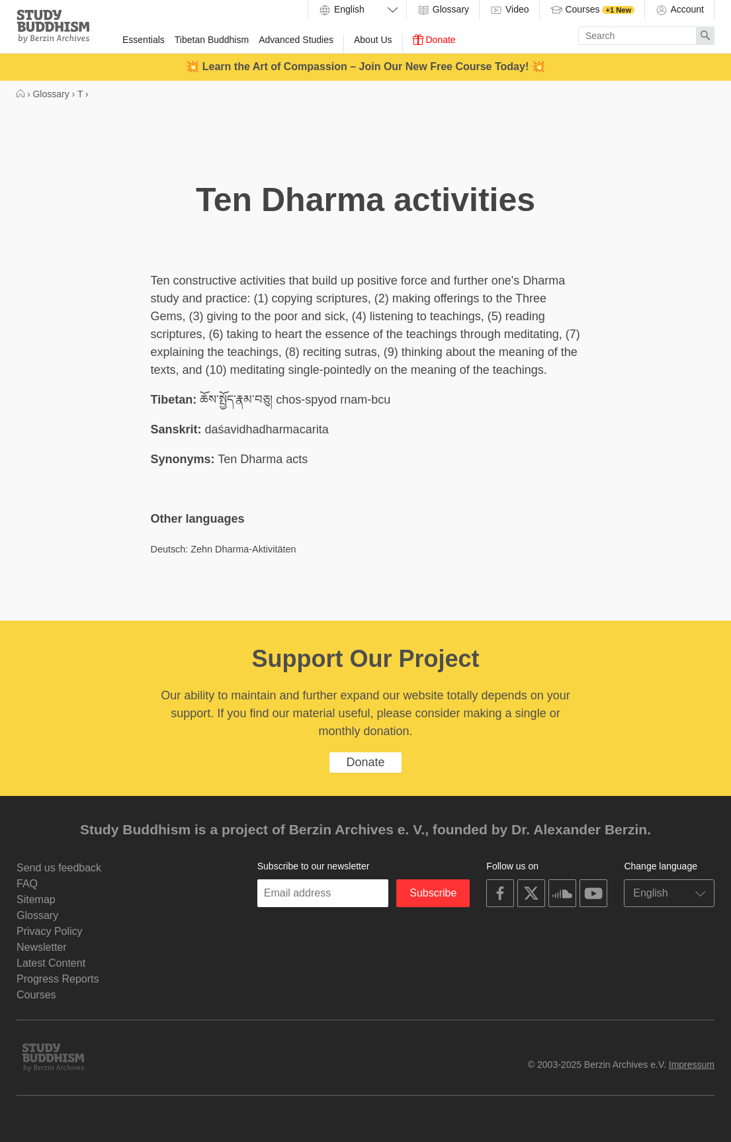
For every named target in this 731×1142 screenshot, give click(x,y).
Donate (434, 39)
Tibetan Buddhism (212, 39)
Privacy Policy (50, 931)
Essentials (143, 39)
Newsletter (42, 947)
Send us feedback (59, 867)
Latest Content (51, 963)
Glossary (443, 10)
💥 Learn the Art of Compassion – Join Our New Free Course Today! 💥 (365, 66)
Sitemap (36, 899)
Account (679, 10)
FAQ (27, 883)
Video (509, 10)
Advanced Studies (296, 39)
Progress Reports (58, 979)
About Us (373, 39)
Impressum (691, 1064)
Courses (592, 10)
